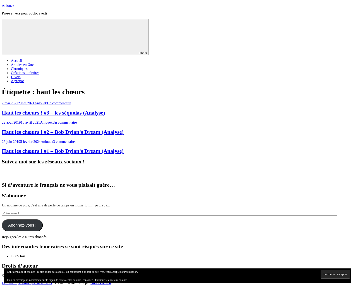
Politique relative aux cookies (111, 280)
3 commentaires (64, 142)
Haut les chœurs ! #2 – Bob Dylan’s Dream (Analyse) (63, 132)
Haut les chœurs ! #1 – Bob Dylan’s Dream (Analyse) (63, 151)
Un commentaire (59, 103)
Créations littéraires (25, 73)
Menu (75, 37)
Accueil (16, 60)
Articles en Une (22, 65)
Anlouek (8, 5)
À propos (17, 81)
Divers (16, 77)
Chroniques (19, 69)
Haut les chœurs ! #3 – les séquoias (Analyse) (53, 113)
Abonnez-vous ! (22, 225)
